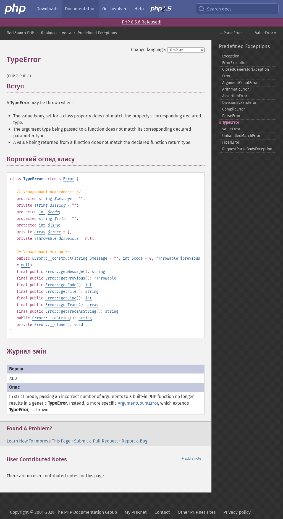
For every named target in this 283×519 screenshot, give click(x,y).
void (78, 324)
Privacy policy (237, 512)
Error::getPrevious (65, 278)
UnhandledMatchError (241, 135)
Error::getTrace (61, 304)
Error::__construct (52, 258)
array (39, 232)
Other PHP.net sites (197, 512)
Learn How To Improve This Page (38, 441)
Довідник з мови (56, 33)
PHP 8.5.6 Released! (141, 22)
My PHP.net (136, 512)
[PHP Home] (15, 9)
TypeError (230, 122)
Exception (230, 56)
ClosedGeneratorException (245, 69)
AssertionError (234, 96)
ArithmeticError (235, 89)
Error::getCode (60, 285)
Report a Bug (134, 441)
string (45, 198)
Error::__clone (49, 324)
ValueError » (265, 33)
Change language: (148, 49)
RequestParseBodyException (247, 149)
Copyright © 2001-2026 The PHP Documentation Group (63, 512)
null (25, 265)
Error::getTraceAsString (70, 311)
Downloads (47, 8)
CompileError (233, 109)
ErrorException (235, 62)
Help (139, 8)
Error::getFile (60, 291)
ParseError (231, 116)
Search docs (214, 9)
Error (68, 178)
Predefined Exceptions (97, 33)
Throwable (46, 238)
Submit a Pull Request (96, 441)
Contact (162, 512)
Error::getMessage (64, 271)
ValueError (231, 129)
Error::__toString (51, 318)
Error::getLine (60, 298)
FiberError (230, 142)
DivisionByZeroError (239, 102)
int (42, 212)
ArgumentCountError (138, 403)
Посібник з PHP (20, 33)
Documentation (80, 8)
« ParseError (231, 33)
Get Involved (115, 8)
